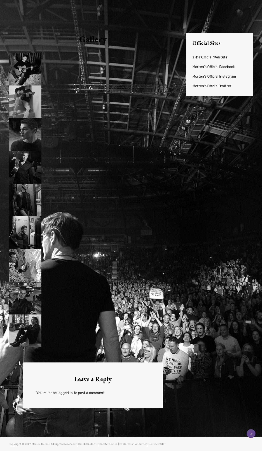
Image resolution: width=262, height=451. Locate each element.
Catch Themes (108, 444)
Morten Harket (40, 444)
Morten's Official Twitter (211, 86)
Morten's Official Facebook (213, 67)
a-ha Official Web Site (209, 57)
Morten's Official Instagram (214, 76)
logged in (65, 393)
